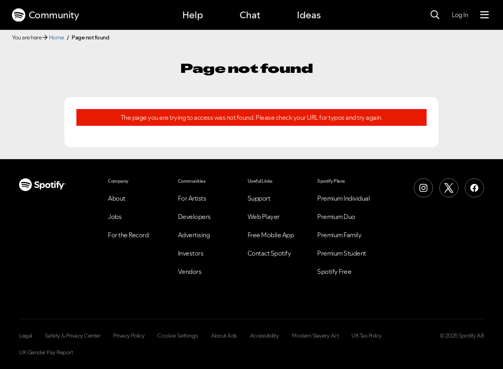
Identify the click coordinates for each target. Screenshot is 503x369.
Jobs (114, 216)
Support (259, 198)
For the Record (128, 234)
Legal (25, 335)
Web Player (264, 216)
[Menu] (484, 15)
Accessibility (264, 335)
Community (45, 15)
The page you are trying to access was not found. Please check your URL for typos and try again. (252, 117)
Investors (191, 253)
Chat (250, 14)
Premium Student (341, 253)
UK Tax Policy (366, 335)
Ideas (309, 14)
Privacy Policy (128, 335)
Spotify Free (334, 271)
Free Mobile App (271, 234)
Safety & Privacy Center (73, 335)
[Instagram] (423, 187)
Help (192, 14)
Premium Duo (336, 216)
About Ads (224, 335)
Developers (194, 216)
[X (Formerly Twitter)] (448, 187)
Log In (460, 14)
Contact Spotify (269, 253)
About (116, 198)
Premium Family (339, 234)
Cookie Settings (177, 335)
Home (56, 37)
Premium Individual (343, 198)
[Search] (435, 15)
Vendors (190, 271)
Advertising (194, 234)
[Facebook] (474, 187)
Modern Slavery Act (315, 335)
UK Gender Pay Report (46, 352)
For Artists (192, 198)
